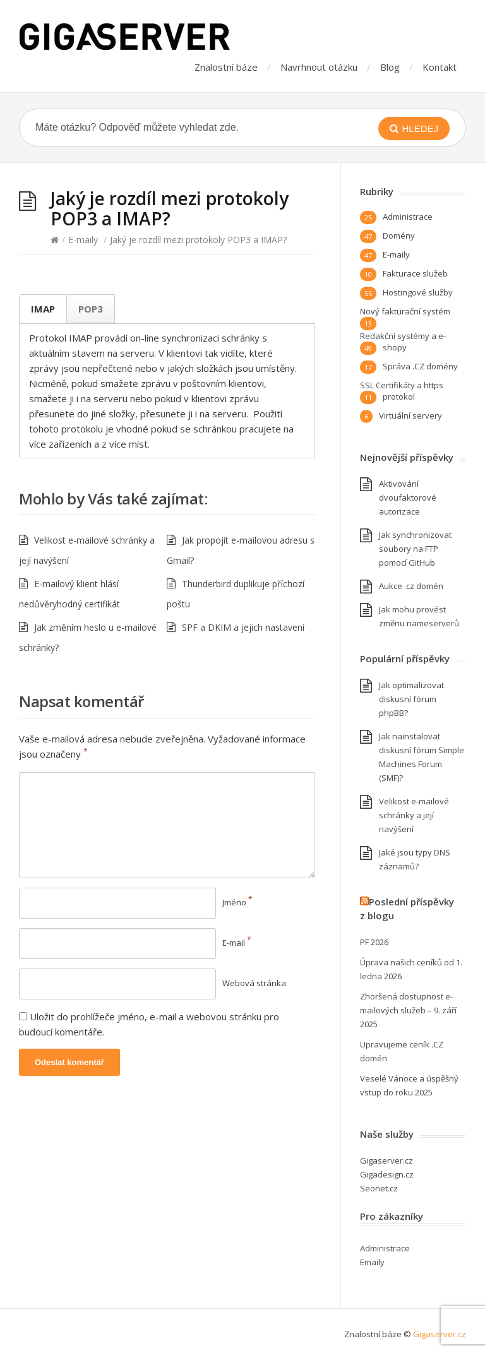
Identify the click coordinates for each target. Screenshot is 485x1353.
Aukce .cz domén (411, 586)
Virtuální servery (410, 415)
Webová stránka (254, 983)
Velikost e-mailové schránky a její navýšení (414, 815)
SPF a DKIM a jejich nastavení (243, 627)
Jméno (237, 902)
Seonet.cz (379, 1188)
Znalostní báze (226, 67)
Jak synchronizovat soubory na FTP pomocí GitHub (415, 548)
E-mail (236, 942)
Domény (399, 235)
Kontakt (439, 67)
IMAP (43, 308)
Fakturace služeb (415, 273)
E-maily (83, 240)
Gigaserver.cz (386, 1160)
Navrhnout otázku (318, 67)
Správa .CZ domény (420, 366)
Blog (390, 67)
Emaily (372, 1262)
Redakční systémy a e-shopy (403, 341)
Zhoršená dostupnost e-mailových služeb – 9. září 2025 (408, 1010)
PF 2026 (374, 942)
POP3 (90, 308)
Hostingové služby (418, 292)
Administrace (408, 216)
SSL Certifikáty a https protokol (401, 390)
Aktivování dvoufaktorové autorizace (407, 497)
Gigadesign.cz (387, 1174)
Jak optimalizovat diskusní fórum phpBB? (411, 698)
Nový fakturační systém (405, 311)
